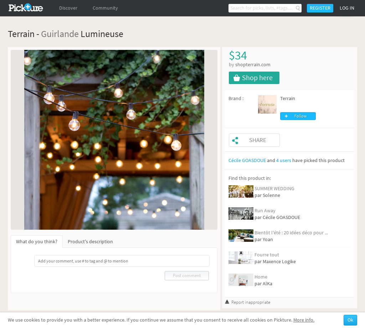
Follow (300, 116)
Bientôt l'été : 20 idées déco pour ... (291, 232)
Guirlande (60, 33)
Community (105, 8)
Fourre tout (267, 254)
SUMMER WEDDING (274, 188)
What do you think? (36, 241)
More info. (303, 320)
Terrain (287, 98)
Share (257, 140)
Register (320, 8)
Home (261, 277)
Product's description (90, 241)
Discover (68, 8)
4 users (283, 160)
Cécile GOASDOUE (247, 160)
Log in (347, 8)
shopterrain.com (253, 64)
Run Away (265, 210)
